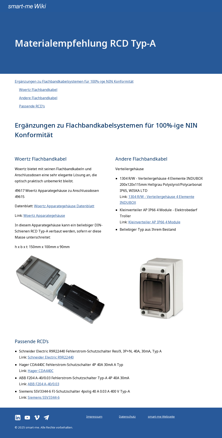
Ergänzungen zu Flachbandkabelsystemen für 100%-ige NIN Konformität (74, 81)
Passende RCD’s (32, 106)
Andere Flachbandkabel (38, 98)
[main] (94, 43)
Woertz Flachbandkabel (38, 89)
